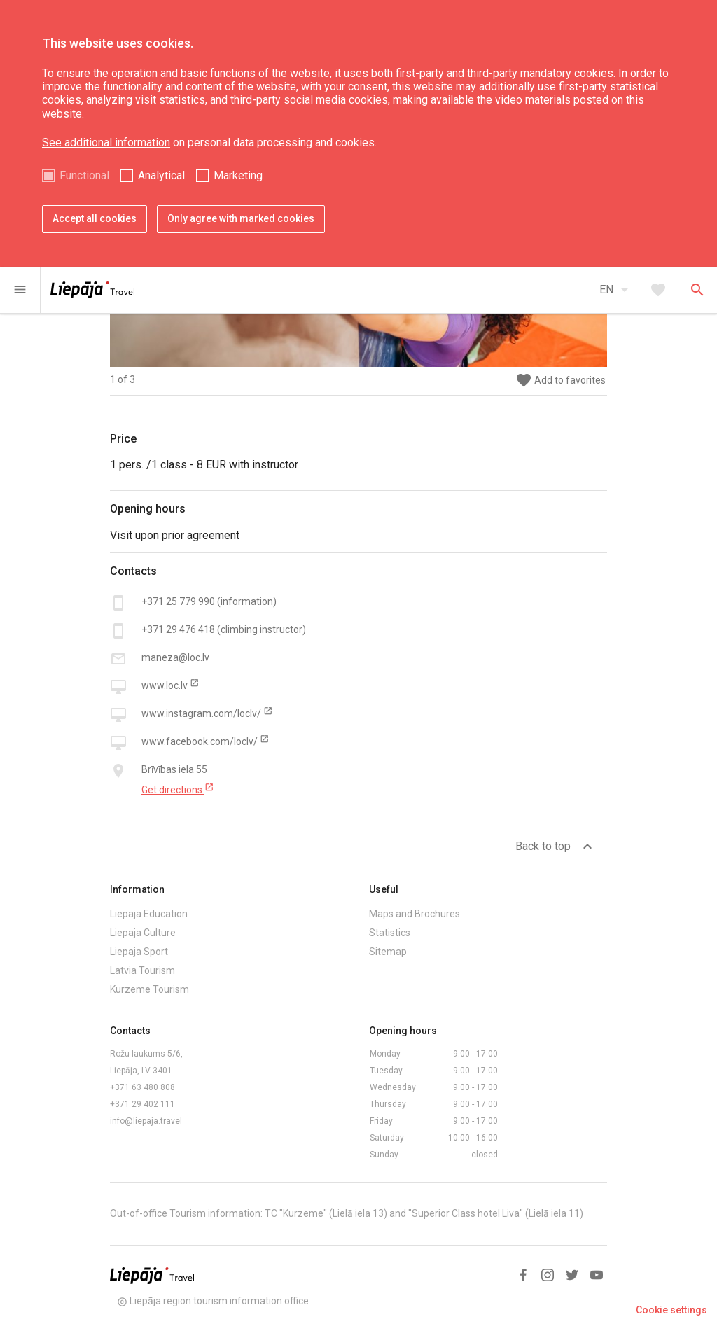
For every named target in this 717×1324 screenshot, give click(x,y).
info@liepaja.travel (146, 1121)
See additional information (106, 142)
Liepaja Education (149, 913)
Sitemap (388, 951)
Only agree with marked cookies (240, 218)
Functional (84, 175)
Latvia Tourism (142, 970)
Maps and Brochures (414, 913)
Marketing (238, 175)
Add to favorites (560, 380)
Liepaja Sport (139, 951)
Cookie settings (671, 1310)
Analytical (161, 175)
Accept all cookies (95, 218)
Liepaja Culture (143, 932)
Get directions (177, 789)
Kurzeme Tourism (149, 989)
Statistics (389, 932)
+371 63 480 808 (142, 1087)
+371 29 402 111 (142, 1104)
